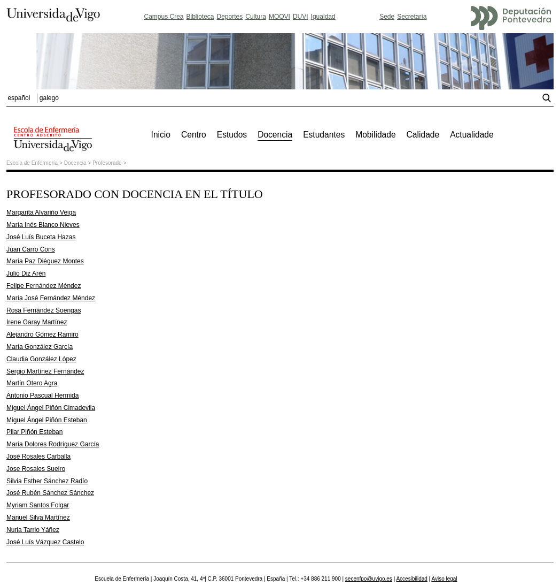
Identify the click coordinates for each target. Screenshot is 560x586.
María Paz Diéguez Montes (45, 261)
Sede (386, 16)
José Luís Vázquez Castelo (45, 542)
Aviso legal (444, 579)
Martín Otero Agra (31, 383)
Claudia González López (41, 359)
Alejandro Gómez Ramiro (42, 334)
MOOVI (279, 16)
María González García (39, 347)
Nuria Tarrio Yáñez (32, 530)
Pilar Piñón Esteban (34, 432)
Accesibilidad (411, 579)
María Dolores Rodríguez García (52, 444)
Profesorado (106, 163)
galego (49, 98)
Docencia (75, 163)
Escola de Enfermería (32, 163)
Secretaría (411, 16)
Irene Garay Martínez (36, 322)
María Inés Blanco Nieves (43, 225)
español (18, 98)
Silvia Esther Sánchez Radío (47, 481)
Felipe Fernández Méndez (43, 286)
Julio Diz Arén (25, 273)
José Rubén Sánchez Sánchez (50, 493)
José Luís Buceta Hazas (40, 237)
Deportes (230, 16)
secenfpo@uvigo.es (368, 579)
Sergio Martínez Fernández (45, 371)
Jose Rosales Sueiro (35, 469)
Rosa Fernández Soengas (43, 310)
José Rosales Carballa (38, 456)
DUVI (300, 16)
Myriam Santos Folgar (37, 505)
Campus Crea (163, 16)
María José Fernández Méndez (50, 298)
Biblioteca (200, 16)
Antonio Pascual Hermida (42, 395)
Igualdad (323, 16)
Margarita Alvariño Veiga (41, 212)
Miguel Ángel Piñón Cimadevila (50, 408)
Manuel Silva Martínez (38, 517)
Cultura (255, 16)
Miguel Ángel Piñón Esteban (46, 420)
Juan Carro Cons (30, 249)
